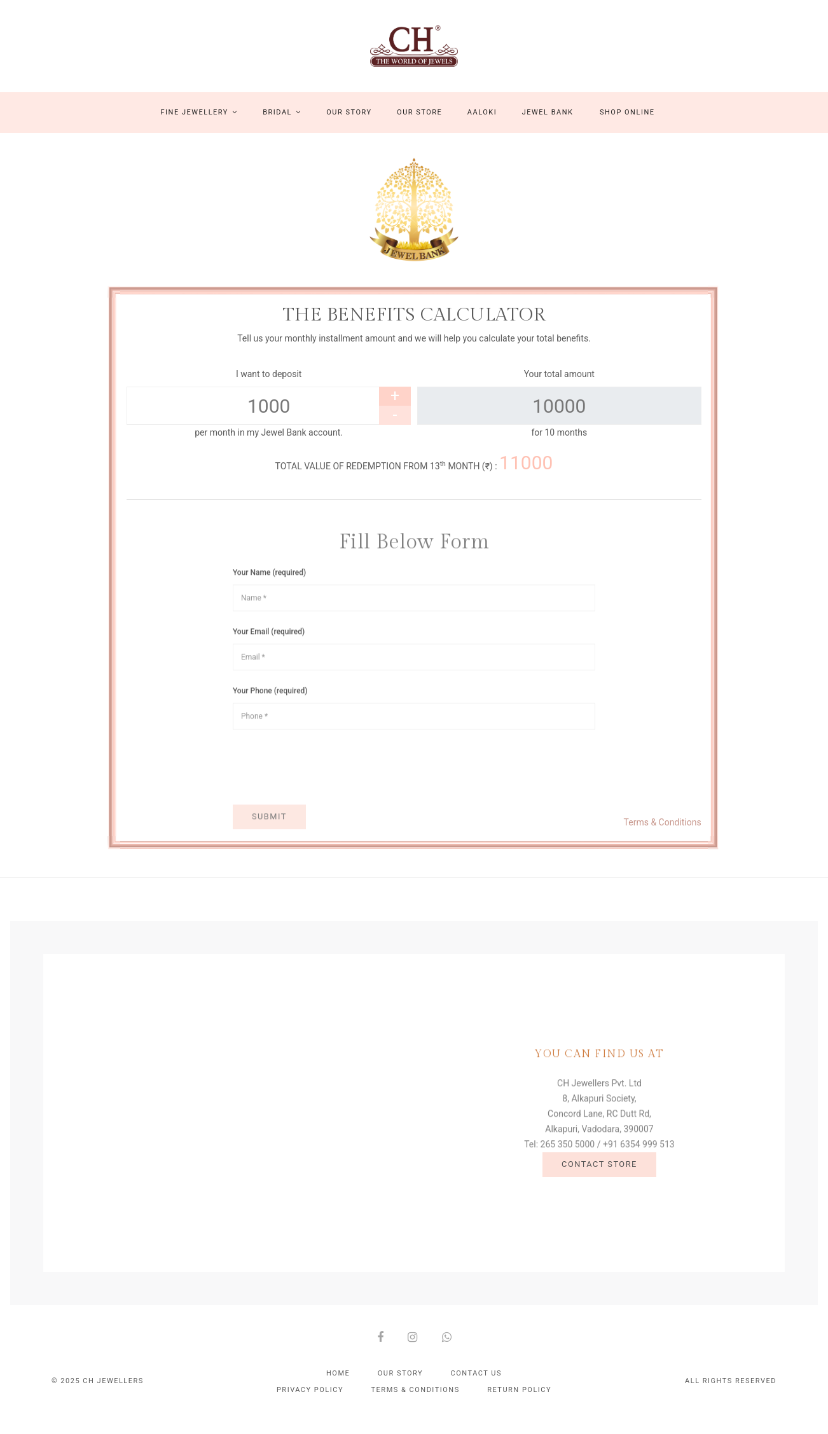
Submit (269, 850)
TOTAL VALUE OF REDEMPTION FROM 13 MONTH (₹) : (414, 476)
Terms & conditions (415, 1400)
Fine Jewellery (199, 123)
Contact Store (599, 1181)
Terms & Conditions (662, 833)
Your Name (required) (269, 606)
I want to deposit (268, 385)
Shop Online (627, 123)
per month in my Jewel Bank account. (269, 444)
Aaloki (482, 123)
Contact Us (476, 1384)
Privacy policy (310, 1400)
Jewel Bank (548, 123)
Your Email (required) (269, 665)
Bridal (282, 123)
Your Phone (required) (270, 724)
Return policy (519, 1400)
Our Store (419, 123)
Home (338, 1384)
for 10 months (559, 444)
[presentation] (329, 801)
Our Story (348, 123)
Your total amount (559, 385)
